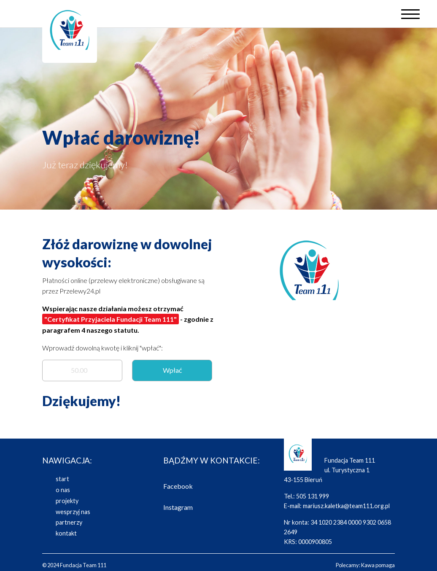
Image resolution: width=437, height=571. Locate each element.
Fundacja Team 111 (83, 565)
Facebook (178, 486)
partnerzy (69, 522)
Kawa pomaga (378, 565)
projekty (67, 500)
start (62, 478)
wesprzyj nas (73, 511)
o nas (63, 489)
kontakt (66, 533)
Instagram (178, 507)
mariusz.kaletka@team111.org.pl (346, 505)
